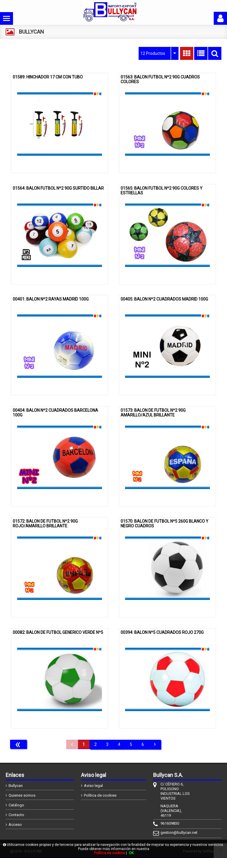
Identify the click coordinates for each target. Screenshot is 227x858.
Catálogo (16, 805)
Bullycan (16, 785)
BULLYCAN (31, 32)
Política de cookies (100, 795)
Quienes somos (22, 795)
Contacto (16, 815)
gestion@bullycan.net (176, 832)
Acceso (15, 824)
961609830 (169, 823)
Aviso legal (93, 785)
